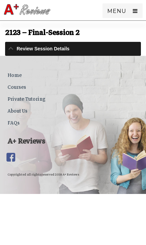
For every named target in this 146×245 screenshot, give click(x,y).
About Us (17, 111)
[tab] (73, 49)
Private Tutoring (26, 99)
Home (14, 75)
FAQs (13, 123)
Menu (116, 11)
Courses (16, 87)
